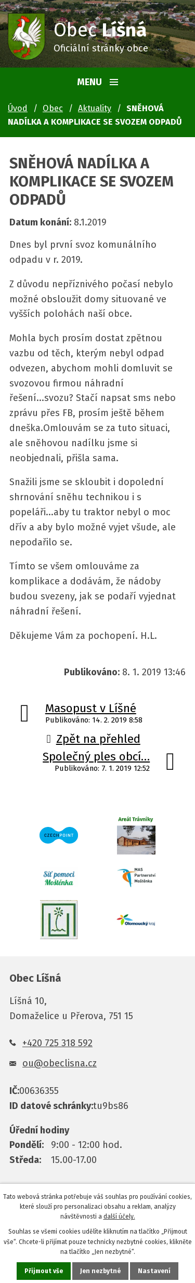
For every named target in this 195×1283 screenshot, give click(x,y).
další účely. (119, 1216)
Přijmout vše (43, 1271)
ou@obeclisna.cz (59, 1063)
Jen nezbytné (100, 1271)
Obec (53, 108)
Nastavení (154, 1271)
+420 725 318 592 (57, 1043)
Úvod (18, 108)
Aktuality (94, 108)
